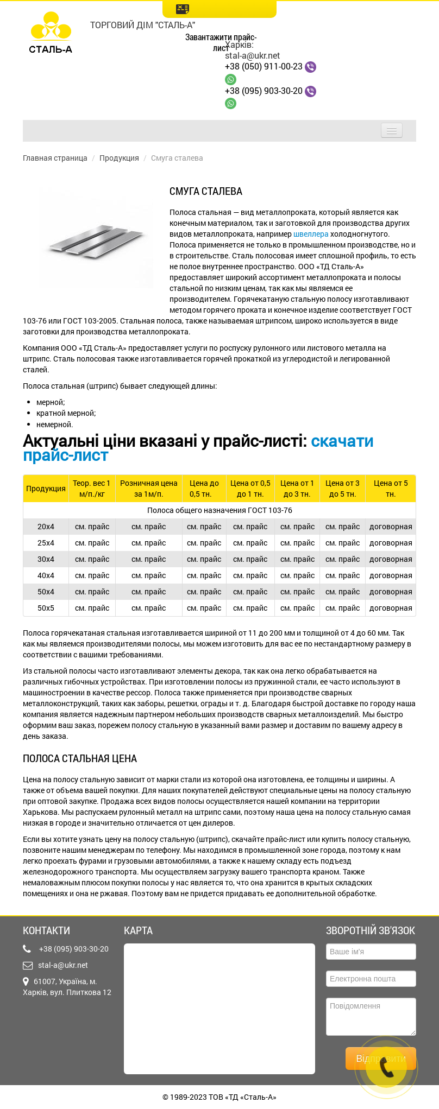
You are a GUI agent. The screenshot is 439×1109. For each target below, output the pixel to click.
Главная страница (55, 158)
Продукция (119, 158)
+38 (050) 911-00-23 (264, 66)
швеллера (311, 234)
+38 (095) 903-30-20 (264, 90)
